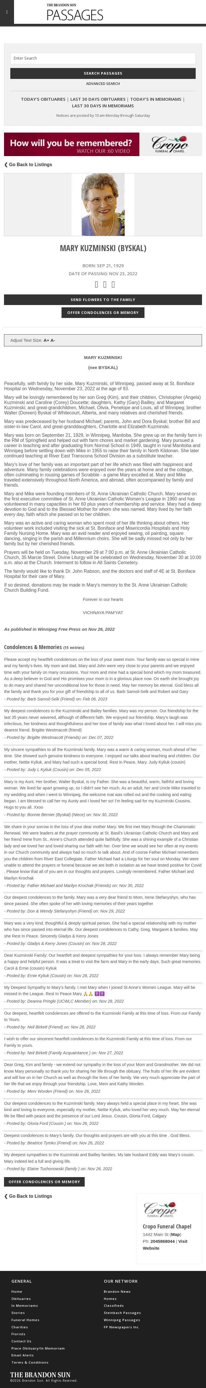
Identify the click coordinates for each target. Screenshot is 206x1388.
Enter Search (25, 58)
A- (52, 340)
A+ (46, 340)
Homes (110, 1298)
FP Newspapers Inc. (122, 1327)
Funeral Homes (25, 1320)
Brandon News (117, 1291)
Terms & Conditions (30, 1362)
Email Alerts (22, 1355)
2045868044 (162, 1241)
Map (175, 1234)
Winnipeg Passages (122, 1320)
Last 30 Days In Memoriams (103, 105)
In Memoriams (24, 1305)
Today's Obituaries (43, 99)
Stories (18, 1313)
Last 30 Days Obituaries (98, 99)
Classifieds (114, 1305)
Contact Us (21, 1341)
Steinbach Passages (122, 1313)
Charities (19, 1327)
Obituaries (21, 1298)
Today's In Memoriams (155, 99)
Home (16, 1291)
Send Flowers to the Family (103, 299)
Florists (18, 1334)
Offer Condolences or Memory (103, 312)
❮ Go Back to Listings (28, 164)
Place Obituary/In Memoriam (38, 1348)
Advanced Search (103, 83)
